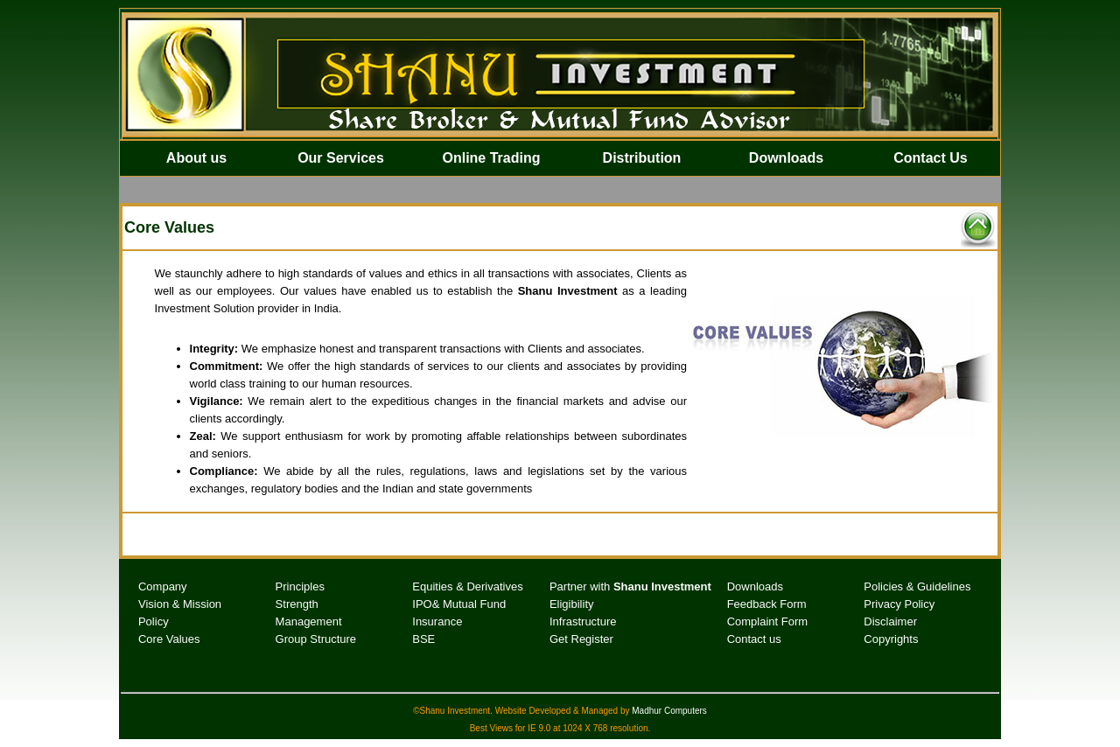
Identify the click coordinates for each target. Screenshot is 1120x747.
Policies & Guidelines (917, 586)
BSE (423, 639)
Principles (300, 586)
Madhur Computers (669, 711)
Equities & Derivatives (467, 586)
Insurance (437, 621)
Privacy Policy (899, 604)
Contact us (754, 639)
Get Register (581, 639)
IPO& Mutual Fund (459, 604)
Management (309, 621)
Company (162, 586)
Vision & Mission (179, 604)
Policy (153, 621)
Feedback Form (767, 604)
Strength (297, 604)
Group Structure (316, 639)
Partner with (630, 586)
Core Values (169, 639)
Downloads (755, 586)
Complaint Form (767, 621)
